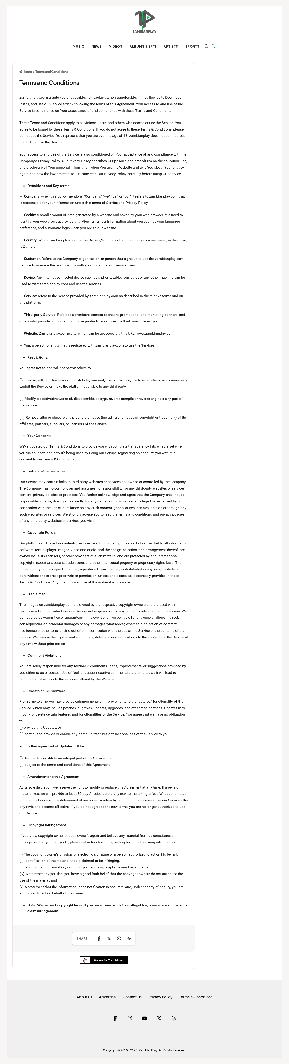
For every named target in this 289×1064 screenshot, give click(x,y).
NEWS (97, 46)
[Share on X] (109, 938)
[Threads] (173, 1018)
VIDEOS (115, 46)
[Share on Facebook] (99, 938)
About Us (84, 996)
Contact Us (132, 996)
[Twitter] (159, 1018)
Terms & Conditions (195, 996)
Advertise (107, 996)
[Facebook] (115, 1018)
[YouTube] (144, 1018)
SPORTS (192, 46)
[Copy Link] (128, 938)
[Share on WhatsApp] (119, 938)
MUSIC (78, 46)
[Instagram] (129, 1018)
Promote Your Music (103, 960)
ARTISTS (171, 46)
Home (25, 72)
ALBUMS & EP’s (143, 46)
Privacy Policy (160, 996)
